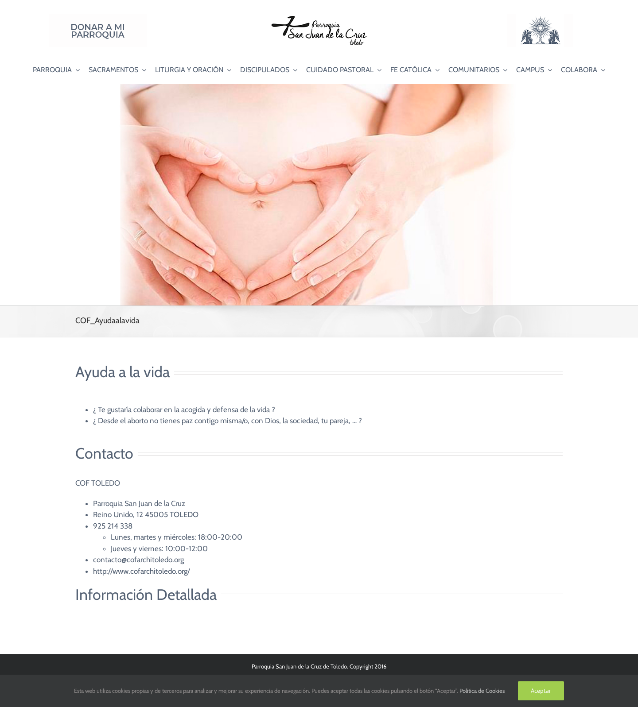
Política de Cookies (482, 690)
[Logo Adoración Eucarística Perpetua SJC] (540, 17)
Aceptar (541, 691)
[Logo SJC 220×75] (319, 17)
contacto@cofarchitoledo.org (138, 559)
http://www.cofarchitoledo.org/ (141, 571)
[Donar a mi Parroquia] (98, 17)
